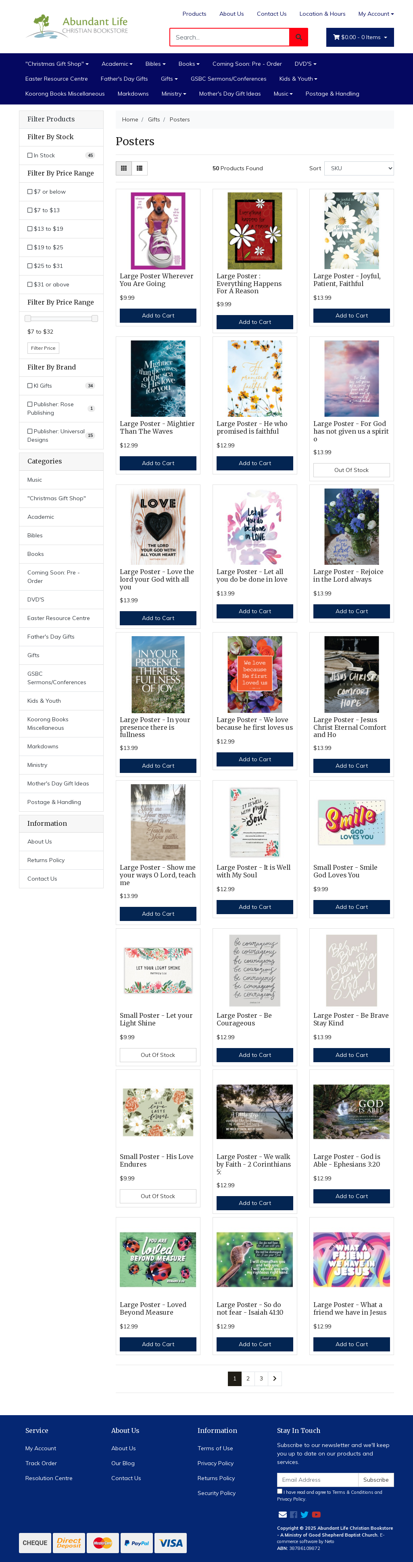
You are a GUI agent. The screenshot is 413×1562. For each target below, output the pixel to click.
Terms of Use (215, 1448)
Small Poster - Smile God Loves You (345, 871)
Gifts (167, 78)
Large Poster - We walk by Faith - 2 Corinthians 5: (254, 1164)
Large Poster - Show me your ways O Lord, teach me (158, 875)
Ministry (171, 93)
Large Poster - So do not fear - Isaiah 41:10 (250, 1308)
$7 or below (46, 191)
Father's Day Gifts (124, 78)
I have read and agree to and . (329, 1495)
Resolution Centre (49, 1478)
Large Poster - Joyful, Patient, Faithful (347, 280)
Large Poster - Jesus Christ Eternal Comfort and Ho (349, 727)
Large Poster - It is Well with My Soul (253, 871)
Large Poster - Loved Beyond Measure (153, 1308)
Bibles (153, 63)
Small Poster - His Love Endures (157, 1160)
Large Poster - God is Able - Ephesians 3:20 (346, 1160)
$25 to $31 (45, 265)
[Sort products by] (359, 168)
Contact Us (272, 13)
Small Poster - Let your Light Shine (156, 1019)
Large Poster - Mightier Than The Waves (157, 427)
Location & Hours (323, 13)
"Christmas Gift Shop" (54, 63)
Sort (315, 168)
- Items (357, 37)
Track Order (41, 1463)
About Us (231, 13)
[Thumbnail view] (124, 168)
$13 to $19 (45, 228)
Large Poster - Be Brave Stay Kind (351, 1019)
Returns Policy (46, 860)
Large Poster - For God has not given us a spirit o (351, 431)
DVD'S (303, 63)
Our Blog (123, 1463)
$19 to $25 (45, 247)
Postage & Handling (332, 93)
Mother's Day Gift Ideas (230, 93)
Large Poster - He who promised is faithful (252, 427)
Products (194, 13)
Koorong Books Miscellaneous (65, 93)
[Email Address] (318, 1480)
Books (187, 63)
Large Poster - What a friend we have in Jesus (349, 1308)
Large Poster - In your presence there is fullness (155, 727)
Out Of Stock (351, 470)
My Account (40, 1448)
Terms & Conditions (352, 1492)
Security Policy (217, 1493)
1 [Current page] (234, 1378)
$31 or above (48, 284)
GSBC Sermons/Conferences (229, 78)
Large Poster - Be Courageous (244, 1019)
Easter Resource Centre (56, 78)
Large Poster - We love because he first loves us (255, 723)
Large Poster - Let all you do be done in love (252, 575)
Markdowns (133, 93)
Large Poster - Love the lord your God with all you (157, 579)
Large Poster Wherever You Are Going (157, 280)
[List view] (139, 168)
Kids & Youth (296, 78)
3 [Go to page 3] (261, 1378)
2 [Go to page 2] (248, 1378)
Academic (115, 63)
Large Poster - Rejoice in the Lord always (348, 575)
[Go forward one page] (275, 1379)
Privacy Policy (216, 1463)
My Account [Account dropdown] (374, 13)
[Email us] (283, 1515)
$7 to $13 (43, 210)
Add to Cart (158, 315)
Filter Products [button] (51, 119)
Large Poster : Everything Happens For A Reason (249, 283)
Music (281, 93)
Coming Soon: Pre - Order (247, 63)
